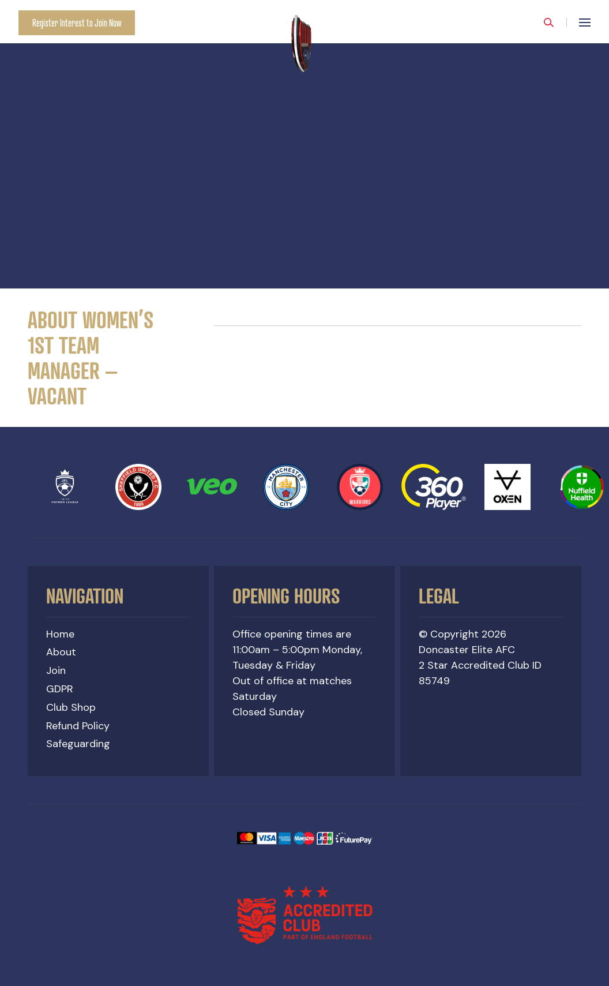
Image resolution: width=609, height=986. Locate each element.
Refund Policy (78, 726)
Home (60, 634)
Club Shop (71, 707)
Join (56, 670)
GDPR (59, 689)
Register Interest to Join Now (76, 23)
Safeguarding (78, 744)
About (61, 652)
